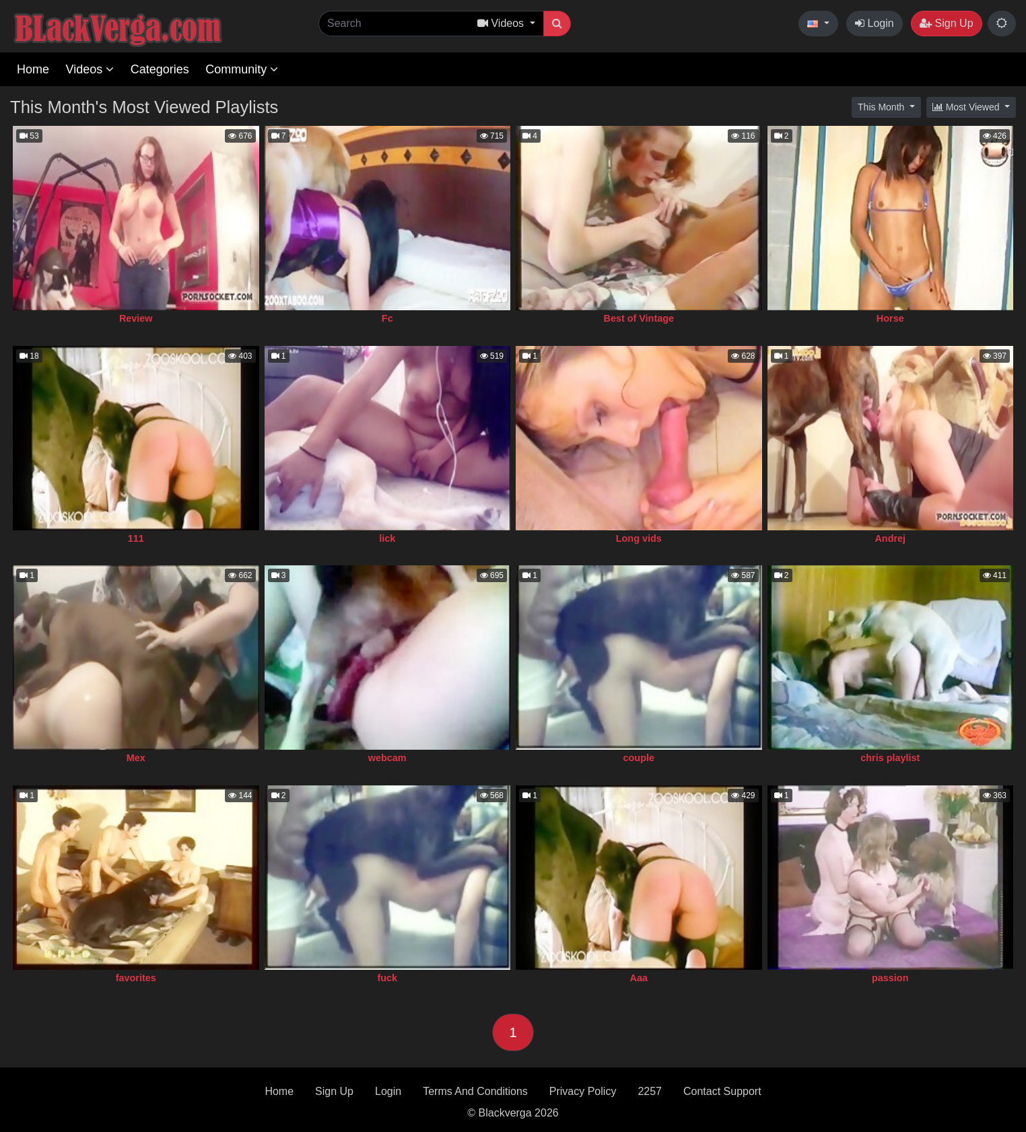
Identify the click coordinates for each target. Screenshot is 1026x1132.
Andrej (890, 538)
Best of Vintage (639, 318)
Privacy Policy (583, 1091)
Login (874, 23)
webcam (387, 757)
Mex (136, 757)
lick (387, 538)
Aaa (639, 977)
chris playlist (890, 757)
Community (241, 69)
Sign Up (946, 23)
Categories (160, 69)
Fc (387, 318)
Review (136, 318)
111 (136, 538)
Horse (890, 318)
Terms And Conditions (475, 1091)
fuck (387, 977)
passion (890, 977)
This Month (882, 107)
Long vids (639, 538)
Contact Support (722, 1091)
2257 (650, 1091)
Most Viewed (967, 107)
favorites (136, 977)
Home (33, 69)
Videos (89, 69)
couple (638, 757)
